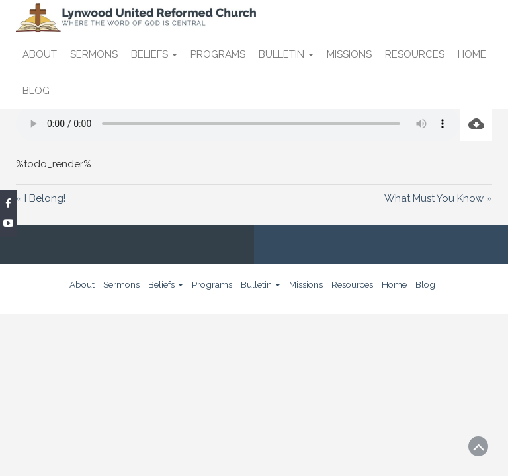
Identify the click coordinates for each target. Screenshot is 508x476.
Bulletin (286, 54)
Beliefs (154, 54)
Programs (217, 54)
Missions (349, 54)
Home (472, 54)
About (39, 54)
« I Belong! (40, 198)
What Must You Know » (438, 198)
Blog (36, 91)
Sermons (94, 54)
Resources (414, 54)
